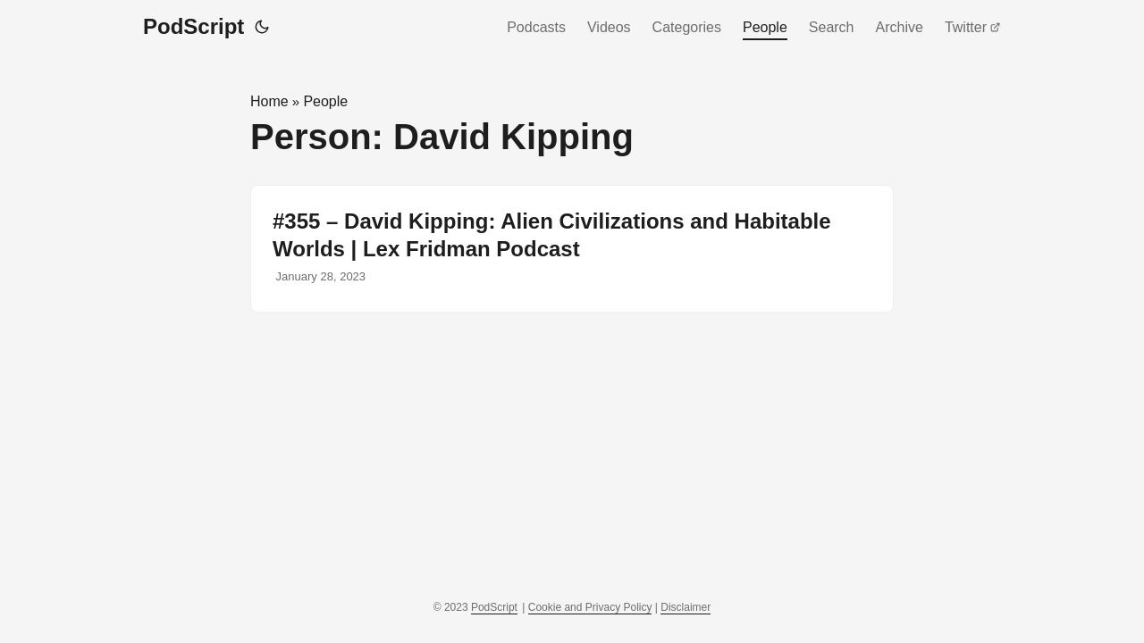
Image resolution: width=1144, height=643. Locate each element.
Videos (609, 27)
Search (831, 27)
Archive (899, 27)
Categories (686, 27)
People (765, 27)
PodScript (193, 26)
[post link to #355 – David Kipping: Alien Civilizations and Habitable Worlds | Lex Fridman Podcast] (572, 249)
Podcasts (536, 27)
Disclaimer (685, 607)
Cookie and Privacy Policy (590, 607)
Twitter (973, 27)
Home (269, 101)
